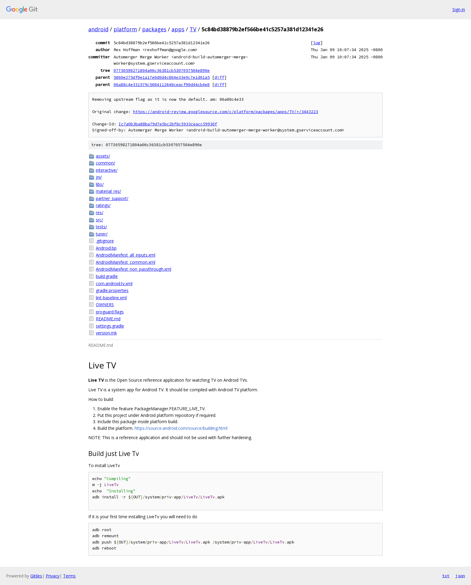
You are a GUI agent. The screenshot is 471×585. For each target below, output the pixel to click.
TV (193, 29)
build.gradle (107, 276)
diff (219, 77)
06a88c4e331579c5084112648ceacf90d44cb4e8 (162, 84)
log (316, 42)
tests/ (101, 226)
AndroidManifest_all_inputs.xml (125, 255)
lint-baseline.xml (111, 297)
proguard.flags (110, 312)
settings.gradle (110, 326)
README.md (108, 319)
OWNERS (105, 304)
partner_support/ (112, 198)
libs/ (100, 184)
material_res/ (108, 191)
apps (178, 29)
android (98, 29)
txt (445, 575)
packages (154, 29)
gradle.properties (112, 290)
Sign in (458, 9)
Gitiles (36, 576)
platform (125, 29)
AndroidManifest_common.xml (125, 262)
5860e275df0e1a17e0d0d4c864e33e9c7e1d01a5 (162, 77)
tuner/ (102, 234)
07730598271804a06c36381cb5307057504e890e (162, 70)
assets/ (103, 156)
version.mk (106, 333)
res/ (99, 212)
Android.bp (106, 248)
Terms (69, 576)
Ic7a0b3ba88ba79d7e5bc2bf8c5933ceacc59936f (168, 124)
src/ (99, 220)
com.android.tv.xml (114, 283)
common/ (105, 163)
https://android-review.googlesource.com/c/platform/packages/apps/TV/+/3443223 (225, 111)
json (460, 575)
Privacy (52, 576)
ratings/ (103, 205)
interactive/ (106, 170)
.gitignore (105, 241)
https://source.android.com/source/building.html (181, 428)
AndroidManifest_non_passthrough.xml (133, 269)
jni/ (99, 177)
